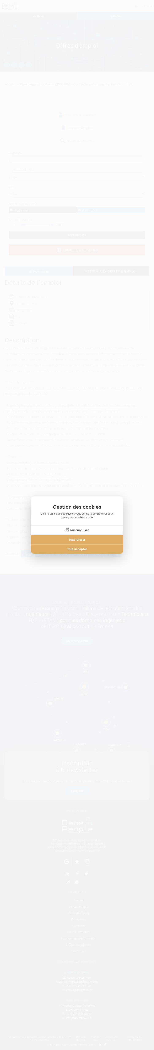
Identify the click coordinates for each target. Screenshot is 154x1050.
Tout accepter (77, 549)
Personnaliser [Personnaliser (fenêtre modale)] (79, 530)
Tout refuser (77, 539)
